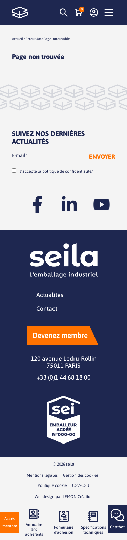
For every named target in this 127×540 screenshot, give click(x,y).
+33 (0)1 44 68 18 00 (64, 377)
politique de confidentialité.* (67, 171)
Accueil (17, 39)
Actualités (49, 294)
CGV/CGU (80, 485)
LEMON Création (78, 496)
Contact (46, 308)
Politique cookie (52, 485)
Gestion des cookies (80, 475)
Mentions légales (42, 475)
